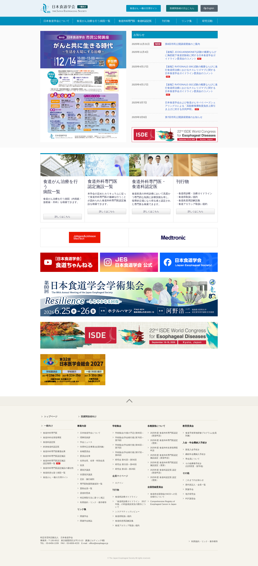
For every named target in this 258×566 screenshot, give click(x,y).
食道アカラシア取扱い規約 (127, 525)
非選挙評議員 (86, 474)
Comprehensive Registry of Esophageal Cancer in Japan (163, 502)
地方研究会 (190, 494)
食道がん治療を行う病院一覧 (93, 20)
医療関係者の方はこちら (182, 8)
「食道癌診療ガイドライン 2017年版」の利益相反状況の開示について (130, 504)
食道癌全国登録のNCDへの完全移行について (163, 495)
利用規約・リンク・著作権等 (93, 502)
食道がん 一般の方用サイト (143, 8)
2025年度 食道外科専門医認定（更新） (164, 441)
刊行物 (166, 20)
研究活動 (207, 20)
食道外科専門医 (50, 433)
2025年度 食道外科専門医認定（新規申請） (164, 434)
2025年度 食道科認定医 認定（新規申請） (163, 471)
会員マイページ (120, 476)
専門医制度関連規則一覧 (91, 484)
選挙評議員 (85, 470)
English (210, 8)
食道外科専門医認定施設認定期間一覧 (54, 462)
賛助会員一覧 (86, 488)
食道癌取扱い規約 (123, 516)
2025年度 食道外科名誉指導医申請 (164, 449)
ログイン (119, 483)
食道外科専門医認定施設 (54, 456)
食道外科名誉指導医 (52, 437)
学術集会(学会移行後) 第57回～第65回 (129, 453)
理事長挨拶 (85, 437)
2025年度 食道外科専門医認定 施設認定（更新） (164, 463)
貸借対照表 (85, 493)
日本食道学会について (56, 20)
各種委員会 (85, 451)
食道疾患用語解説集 (124, 521)
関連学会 (84, 516)
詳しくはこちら (62, 216)
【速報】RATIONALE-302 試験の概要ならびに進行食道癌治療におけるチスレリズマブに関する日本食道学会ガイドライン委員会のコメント (191, 88)
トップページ (50, 416)
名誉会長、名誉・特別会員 (92, 461)
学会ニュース (86, 442)
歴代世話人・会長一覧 (195, 485)
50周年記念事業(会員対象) (92, 447)
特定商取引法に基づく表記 (92, 498)
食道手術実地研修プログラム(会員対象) (201, 434)
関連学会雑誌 (86, 521)
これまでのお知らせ (194, 480)
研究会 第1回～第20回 (125, 469)
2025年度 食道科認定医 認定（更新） (163, 478)
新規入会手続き (192, 449)
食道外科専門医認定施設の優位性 (58, 468)
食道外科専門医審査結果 (54, 451)
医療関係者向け (88, 416)
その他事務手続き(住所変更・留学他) (194, 464)
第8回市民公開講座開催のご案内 (182, 44)
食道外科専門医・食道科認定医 (134, 20)
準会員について (192, 459)
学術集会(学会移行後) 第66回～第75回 (129, 446)
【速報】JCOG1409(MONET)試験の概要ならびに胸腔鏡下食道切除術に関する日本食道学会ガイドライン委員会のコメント (190, 55)
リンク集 (186, 20)
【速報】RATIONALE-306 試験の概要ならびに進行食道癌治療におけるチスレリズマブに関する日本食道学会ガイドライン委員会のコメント (191, 70)
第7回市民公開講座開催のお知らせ (183, 117)
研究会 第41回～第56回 (126, 460)
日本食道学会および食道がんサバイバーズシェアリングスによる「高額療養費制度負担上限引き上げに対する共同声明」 (190, 106)
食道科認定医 (49, 442)
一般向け (48, 425)
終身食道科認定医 (51, 447)
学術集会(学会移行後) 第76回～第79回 (129, 438)
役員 (82, 465)
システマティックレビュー (127, 511)
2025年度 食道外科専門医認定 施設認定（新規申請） (164, 456)
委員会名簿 (85, 456)
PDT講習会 (190, 498)
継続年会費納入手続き (195, 454)
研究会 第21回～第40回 (126, 464)
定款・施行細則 (87, 479)
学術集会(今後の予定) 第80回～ (129, 433)
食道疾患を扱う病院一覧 (54, 473)
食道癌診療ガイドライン (126, 497)
